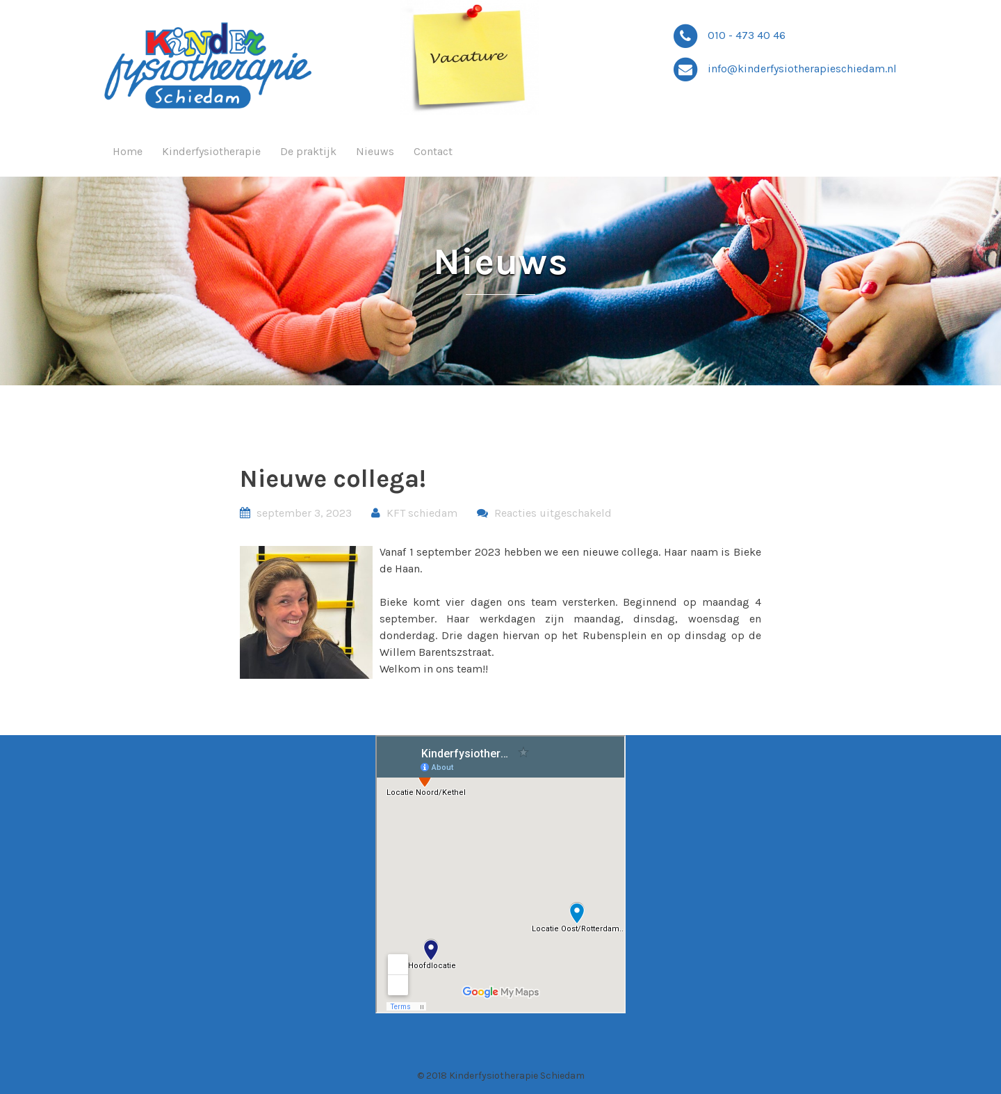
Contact (433, 151)
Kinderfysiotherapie (211, 151)
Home (128, 151)
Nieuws (375, 151)
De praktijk (308, 151)
